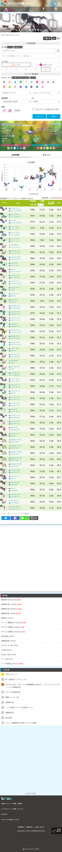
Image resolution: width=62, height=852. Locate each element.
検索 (53, 116)
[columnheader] (4, 203)
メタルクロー (14, 263)
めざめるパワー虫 (15, 446)
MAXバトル (18, 47)
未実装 (17, 110)
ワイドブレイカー (15, 283)
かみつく (13, 269)
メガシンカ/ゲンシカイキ (20, 78)
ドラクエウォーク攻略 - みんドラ (12, 809)
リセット (39, 116)
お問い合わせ (39, 827)
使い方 (47, 38)
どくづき (13, 220)
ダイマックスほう (15, 210)
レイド (10, 47)
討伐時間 (15, 154)
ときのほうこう (15, 314)
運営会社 (29, 827)
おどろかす (13, 409)
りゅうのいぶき (43, 128)
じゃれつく (13, 302)
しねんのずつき (43, 130)
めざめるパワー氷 (15, 440)
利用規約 (21, 827)
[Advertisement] (31, 557)
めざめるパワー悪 (15, 464)
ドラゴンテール (15, 208)
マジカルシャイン (15, 509)
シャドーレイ (14, 229)
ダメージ (46, 154)
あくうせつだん (15, 277)
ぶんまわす (13, 484)
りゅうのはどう (15, 357)
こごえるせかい (15, 375)
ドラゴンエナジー (15, 259)
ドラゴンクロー (55, 128)
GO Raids (4, 814)
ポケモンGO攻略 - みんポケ (21, 3)
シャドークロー (15, 226)
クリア (33, 78)
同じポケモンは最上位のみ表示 (47, 109)
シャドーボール (15, 381)
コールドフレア (15, 247)
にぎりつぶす (14, 442)
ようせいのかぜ (15, 506)
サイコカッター (15, 239)
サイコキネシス (55, 130)
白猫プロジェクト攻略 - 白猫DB (11, 803)
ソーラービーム (55, 132)
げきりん (13, 296)
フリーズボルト (15, 217)
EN (58, 38)
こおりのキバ (14, 245)
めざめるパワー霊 (15, 452)
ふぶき (12, 290)
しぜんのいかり (15, 430)
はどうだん (54, 134)
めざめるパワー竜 (15, 458)
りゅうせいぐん (15, 399)
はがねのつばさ (15, 336)
